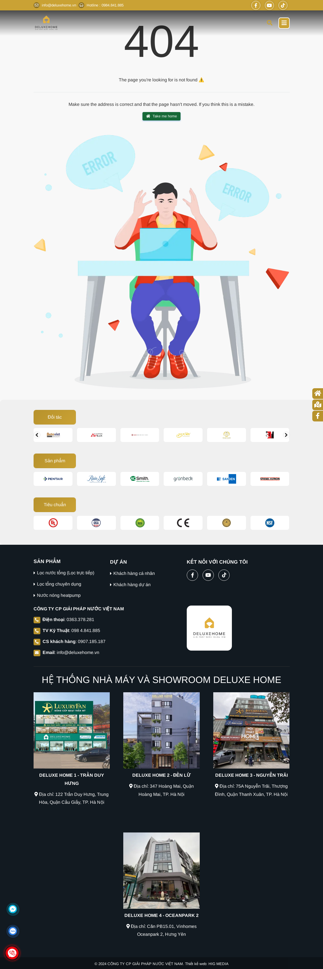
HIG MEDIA (218, 964)
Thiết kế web (195, 964)
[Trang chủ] (317, 393)
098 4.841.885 (85, 630)
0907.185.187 (92, 641)
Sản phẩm (54, 460)
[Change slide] (37, 435)
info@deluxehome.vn (78, 652)
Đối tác (55, 417)
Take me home (161, 116)
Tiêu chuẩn (54, 504)
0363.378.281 (80, 619)
